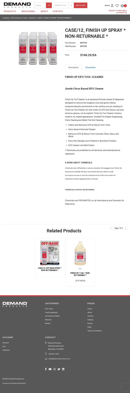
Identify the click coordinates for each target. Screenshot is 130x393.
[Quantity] (71, 5)
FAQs (89, 327)
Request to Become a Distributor (118, 12)
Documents (90, 67)
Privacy (90, 323)
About (44, 11)
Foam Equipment (51, 312)
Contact (58, 11)
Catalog (90, 320)
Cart (4, 346)
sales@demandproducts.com (59, 359)
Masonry (48, 320)
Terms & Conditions (94, 331)
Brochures (28, 11)
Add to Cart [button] (80, 5)
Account (6, 343)
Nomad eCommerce (18, 383)
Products (10, 11)
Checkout (6, 350)
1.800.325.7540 (53, 354)
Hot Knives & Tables (52, 316)
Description (73, 67)
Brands (47, 323)
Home (89, 309)
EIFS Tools (49, 309)
